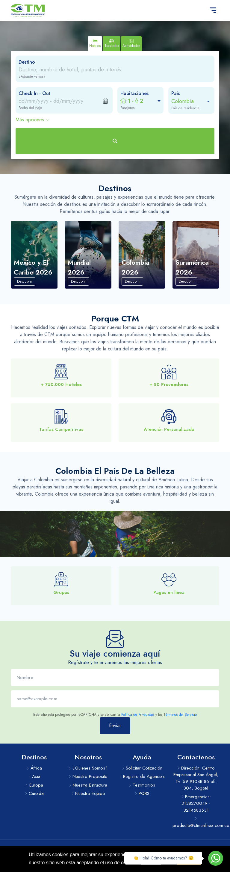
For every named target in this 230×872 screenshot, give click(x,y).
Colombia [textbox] (182, 101)
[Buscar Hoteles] (115, 141)
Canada (34, 793)
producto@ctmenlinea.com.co (195, 823)
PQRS (142, 793)
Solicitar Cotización (142, 768)
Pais (175, 93)
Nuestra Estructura (88, 785)
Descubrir (24, 288)
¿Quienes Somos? (88, 768)
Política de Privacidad (137, 721)
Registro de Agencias (142, 776)
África (34, 768)
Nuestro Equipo (88, 793)
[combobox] (188, 101)
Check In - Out (35, 93)
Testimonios (142, 785)
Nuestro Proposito (88, 776)
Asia (34, 776)
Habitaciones (134, 93)
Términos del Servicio (180, 721)
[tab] (95, 43)
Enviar (115, 732)
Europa (34, 785)
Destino (27, 62)
